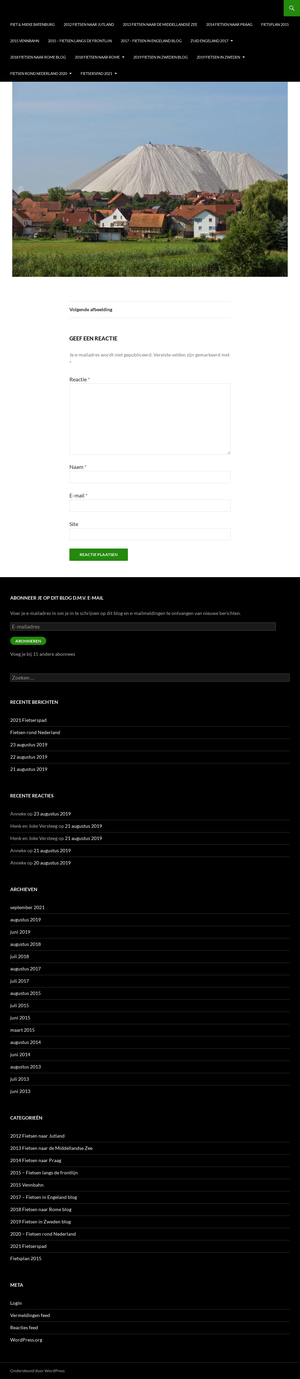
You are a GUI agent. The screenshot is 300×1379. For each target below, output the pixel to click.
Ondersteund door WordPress (37, 1370)
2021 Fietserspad (28, 720)
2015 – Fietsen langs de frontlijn (80, 40)
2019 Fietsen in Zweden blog (160, 57)
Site (73, 524)
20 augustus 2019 (52, 863)
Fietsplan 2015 (275, 24)
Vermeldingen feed (30, 1315)
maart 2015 (22, 1030)
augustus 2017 (25, 968)
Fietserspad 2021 (96, 73)
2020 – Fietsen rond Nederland (43, 1234)
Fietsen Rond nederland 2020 (38, 73)
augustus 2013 (25, 1066)
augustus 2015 (25, 993)
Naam (77, 466)
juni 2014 (20, 1054)
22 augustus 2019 (28, 757)
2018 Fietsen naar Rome (97, 57)
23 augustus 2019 (28, 744)
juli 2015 (19, 1005)
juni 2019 (20, 932)
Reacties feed (24, 1327)
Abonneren (28, 641)
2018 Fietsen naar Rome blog (38, 57)
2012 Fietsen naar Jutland (89, 24)
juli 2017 (19, 981)
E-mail (78, 495)
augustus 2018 (25, 944)
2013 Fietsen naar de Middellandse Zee (160, 24)
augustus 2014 (25, 1042)
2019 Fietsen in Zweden (218, 57)
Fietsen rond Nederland (35, 732)
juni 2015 (20, 1017)
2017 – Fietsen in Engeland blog (151, 40)
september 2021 (27, 907)
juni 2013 (20, 1091)
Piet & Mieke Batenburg (32, 24)
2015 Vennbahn (24, 40)
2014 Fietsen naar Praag (229, 24)
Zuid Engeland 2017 (209, 40)
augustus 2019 (25, 919)
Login (16, 1303)
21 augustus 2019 (28, 769)
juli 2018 (19, 956)
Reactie (79, 379)
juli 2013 (19, 1079)
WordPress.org (26, 1340)
